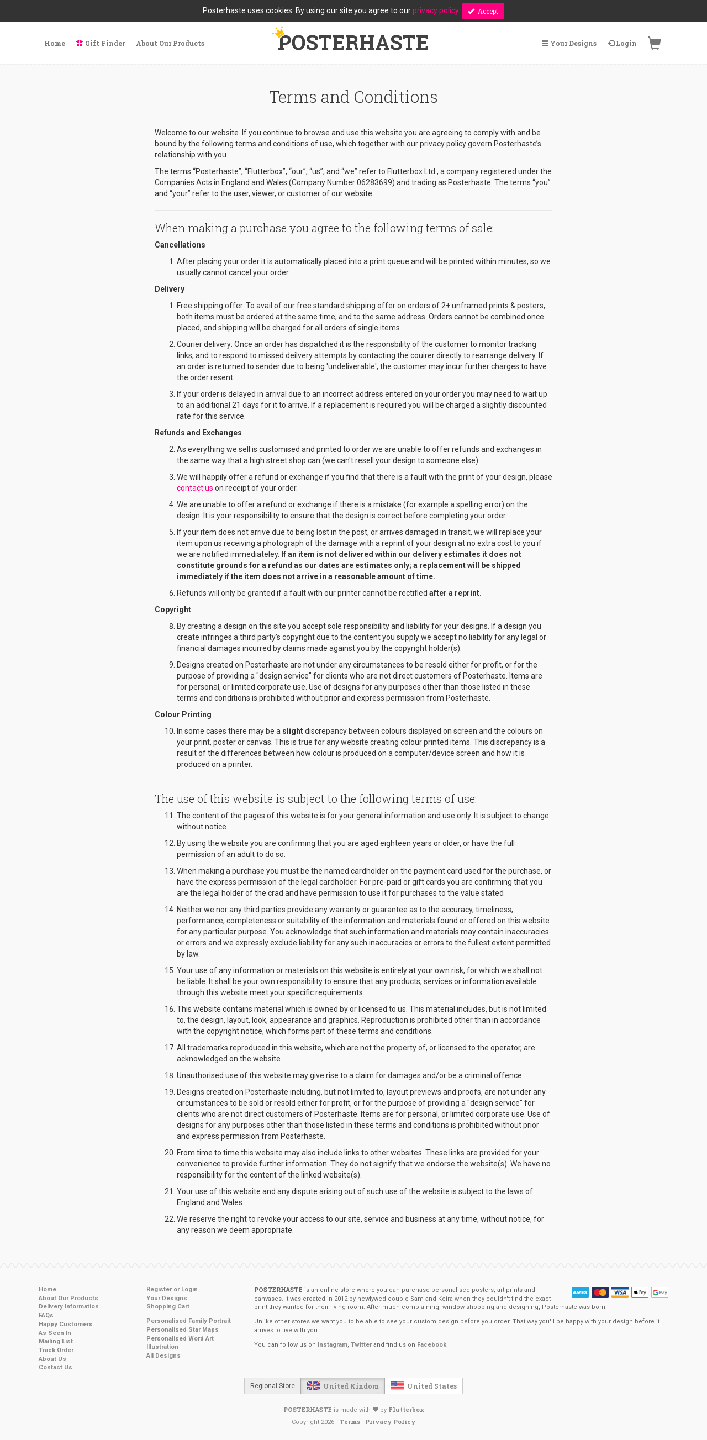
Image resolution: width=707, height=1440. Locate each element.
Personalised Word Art (180, 1338)
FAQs (46, 1315)
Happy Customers (66, 1324)
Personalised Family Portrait (188, 1321)
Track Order (56, 1350)
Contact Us (55, 1367)
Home (47, 1289)
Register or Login (172, 1289)
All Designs (163, 1355)
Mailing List (56, 1341)
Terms (349, 1421)
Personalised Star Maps (182, 1329)
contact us (195, 487)
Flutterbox (406, 1409)
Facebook (431, 1344)
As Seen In (55, 1333)
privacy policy (435, 10)
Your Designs (166, 1298)
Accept (483, 11)
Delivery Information (69, 1306)
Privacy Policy (390, 1421)
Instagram (332, 1344)
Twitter (361, 1344)
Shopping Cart (167, 1306)
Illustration (162, 1346)
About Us (52, 1359)
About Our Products (68, 1298)
